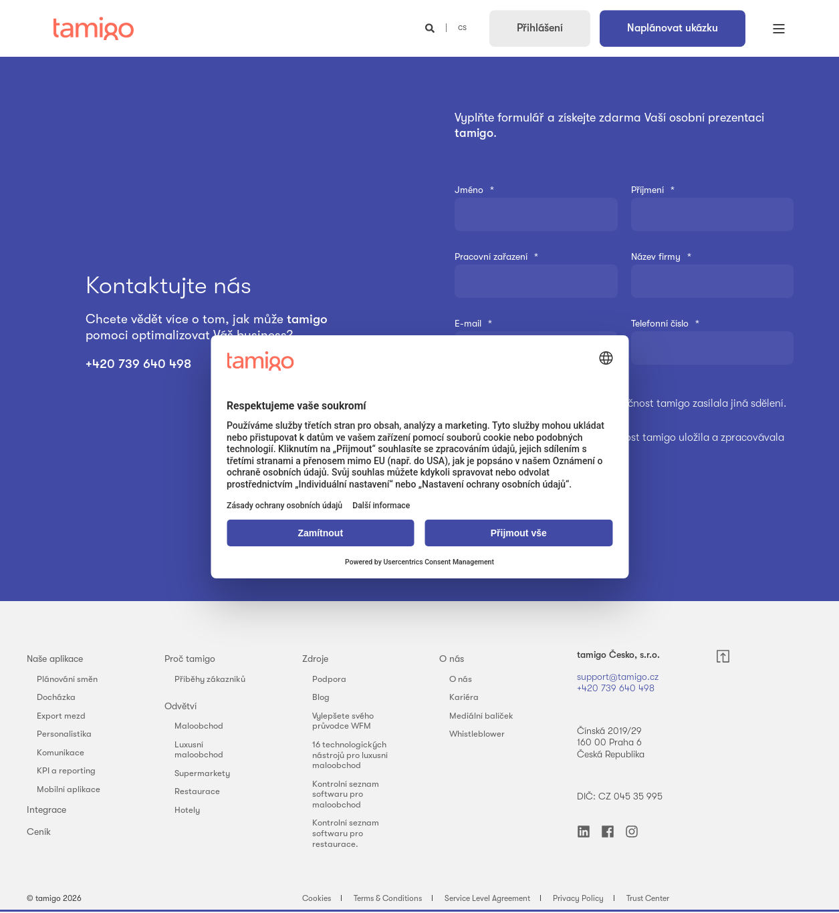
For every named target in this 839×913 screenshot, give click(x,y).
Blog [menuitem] (321, 697)
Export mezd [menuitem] (61, 716)
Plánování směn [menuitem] (67, 679)
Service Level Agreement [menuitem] (487, 898)
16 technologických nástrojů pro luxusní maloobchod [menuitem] (350, 754)
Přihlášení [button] (540, 28)
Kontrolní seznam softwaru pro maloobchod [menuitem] (345, 794)
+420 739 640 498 (140, 364)
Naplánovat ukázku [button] (672, 28)
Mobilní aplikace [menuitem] (68, 789)
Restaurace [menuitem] (197, 791)
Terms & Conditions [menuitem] (388, 898)
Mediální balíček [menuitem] (481, 716)
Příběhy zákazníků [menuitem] (209, 679)
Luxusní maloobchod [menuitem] (198, 749)
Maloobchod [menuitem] (198, 726)
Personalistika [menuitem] (64, 734)
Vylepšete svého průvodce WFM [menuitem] (343, 721)
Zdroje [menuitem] (315, 658)
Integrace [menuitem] (46, 809)
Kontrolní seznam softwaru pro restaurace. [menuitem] (345, 832)
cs (462, 27)
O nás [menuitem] (451, 658)
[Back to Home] (93, 29)
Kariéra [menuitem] (464, 697)
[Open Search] (431, 27)
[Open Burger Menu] (778, 28)
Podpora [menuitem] (329, 679)
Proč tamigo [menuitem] (189, 658)
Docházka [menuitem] (56, 697)
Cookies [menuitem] (316, 898)
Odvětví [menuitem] (180, 706)
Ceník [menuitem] (39, 831)
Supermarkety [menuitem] (202, 773)
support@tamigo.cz (619, 676)
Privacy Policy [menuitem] (578, 898)
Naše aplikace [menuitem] (55, 658)
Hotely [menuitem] (187, 810)
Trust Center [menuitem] (647, 898)
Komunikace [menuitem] (60, 752)
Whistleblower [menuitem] (477, 734)
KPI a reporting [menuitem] (66, 770)
